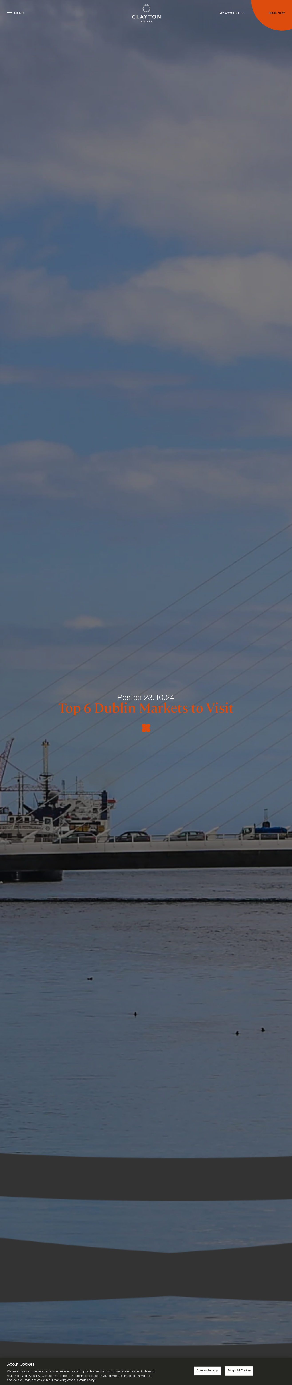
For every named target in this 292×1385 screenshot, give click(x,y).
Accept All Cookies (239, 1370)
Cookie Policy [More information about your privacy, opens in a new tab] (85, 1380)
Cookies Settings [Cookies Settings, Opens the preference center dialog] (207, 1370)
